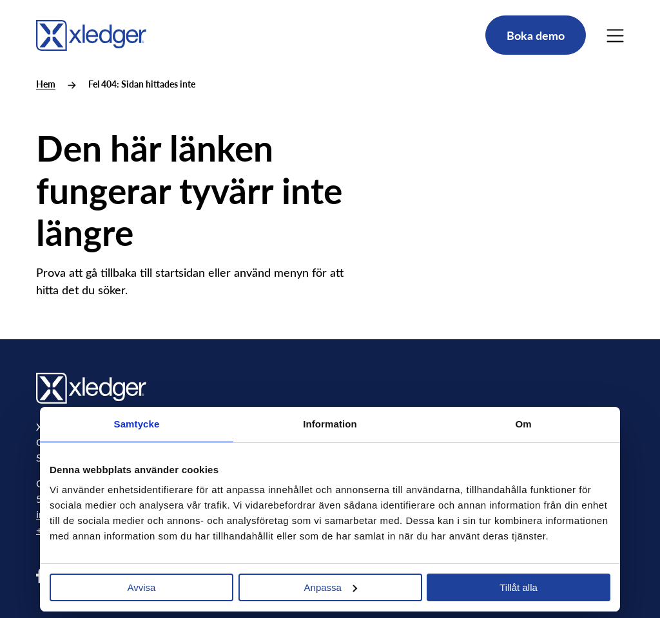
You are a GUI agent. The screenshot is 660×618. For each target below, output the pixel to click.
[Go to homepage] (91, 33)
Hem (45, 84)
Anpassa (330, 587)
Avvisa (142, 587)
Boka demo (536, 35)
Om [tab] (523, 423)
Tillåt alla (519, 587)
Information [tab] (330, 423)
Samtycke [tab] (137, 423)
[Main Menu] (615, 35)
